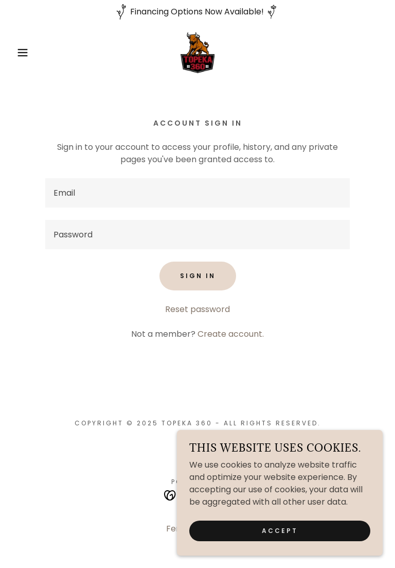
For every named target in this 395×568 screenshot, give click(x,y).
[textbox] (197, 193)
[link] (197, 52)
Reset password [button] (197, 309)
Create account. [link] (231, 334)
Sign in (198, 275)
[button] (19, 52)
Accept (280, 530)
